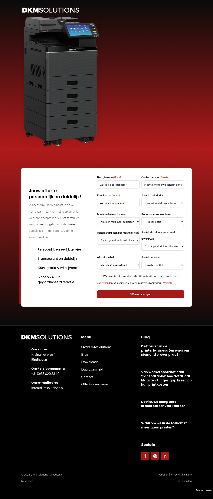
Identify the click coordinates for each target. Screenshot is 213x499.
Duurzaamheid (92, 369)
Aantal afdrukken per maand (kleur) (118, 232)
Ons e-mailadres (44, 383)
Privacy (174, 474)
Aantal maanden (150, 257)
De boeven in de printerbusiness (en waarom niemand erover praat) (165, 350)
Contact (87, 377)
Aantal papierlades (152, 195)
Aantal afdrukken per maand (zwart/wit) (158, 235)
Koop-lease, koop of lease (156, 214)
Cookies (164, 474)
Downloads (89, 362)
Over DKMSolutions (96, 347)
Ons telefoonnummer (48, 368)
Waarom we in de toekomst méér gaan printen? (164, 425)
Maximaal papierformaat (111, 214)
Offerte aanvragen (94, 384)
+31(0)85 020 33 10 (45, 373)
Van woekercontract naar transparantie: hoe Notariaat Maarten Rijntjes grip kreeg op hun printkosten (166, 378)
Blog (84, 354)
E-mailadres (108, 195)
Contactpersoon (155, 177)
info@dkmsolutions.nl (47, 388)
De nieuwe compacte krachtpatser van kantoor (163, 404)
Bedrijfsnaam (109, 177)
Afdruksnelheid (106, 257)
